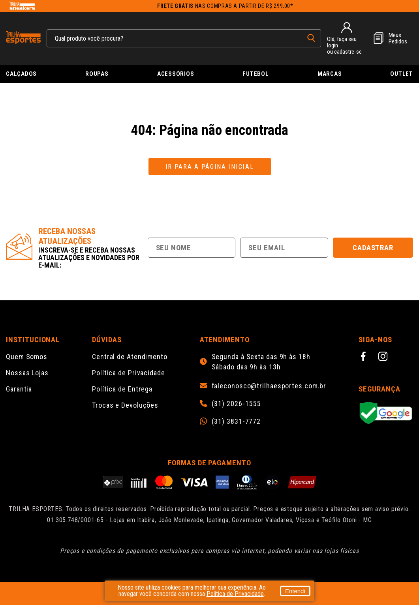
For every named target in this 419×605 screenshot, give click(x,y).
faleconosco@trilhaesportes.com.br (269, 386)
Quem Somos (26, 356)
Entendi (295, 591)
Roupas (97, 73)
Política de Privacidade (128, 373)
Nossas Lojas (27, 373)
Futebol (255, 73)
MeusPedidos (398, 38)
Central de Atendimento (129, 356)
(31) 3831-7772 (236, 421)
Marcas (330, 73)
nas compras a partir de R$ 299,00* (225, 6)
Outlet (401, 73)
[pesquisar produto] (311, 38)
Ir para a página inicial (209, 166)
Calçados (21, 73)
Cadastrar (373, 247)
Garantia (19, 389)
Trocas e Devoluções (125, 405)
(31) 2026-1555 (236, 404)
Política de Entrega (122, 389)
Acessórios (175, 73)
